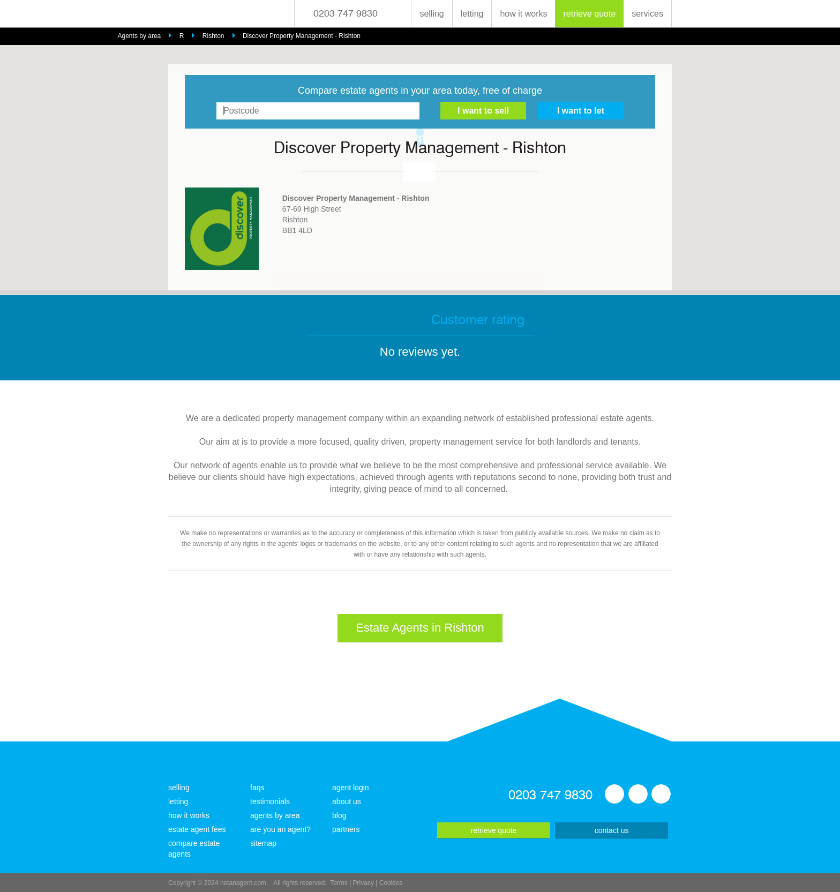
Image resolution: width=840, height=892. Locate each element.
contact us (612, 830)
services (647, 13)
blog (339, 815)
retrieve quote (589, 13)
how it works (523, 13)
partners (345, 829)
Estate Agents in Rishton (420, 627)
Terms (339, 883)
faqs (257, 787)
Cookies (390, 883)
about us (346, 801)
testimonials (270, 801)
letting (472, 13)
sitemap (263, 843)
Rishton (213, 36)
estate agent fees (197, 829)
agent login (350, 787)
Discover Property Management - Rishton (302, 36)
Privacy (363, 883)
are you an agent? (280, 829)
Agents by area (139, 36)
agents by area (275, 815)
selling (431, 13)
